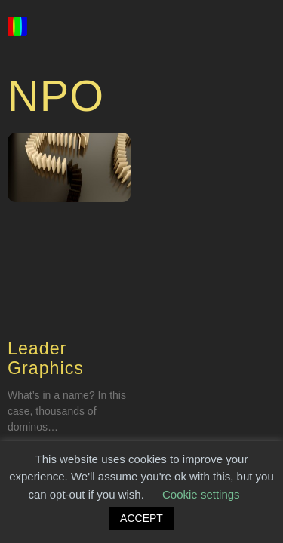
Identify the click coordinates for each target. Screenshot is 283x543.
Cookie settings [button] (201, 494)
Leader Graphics (46, 358)
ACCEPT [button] (141, 518)
